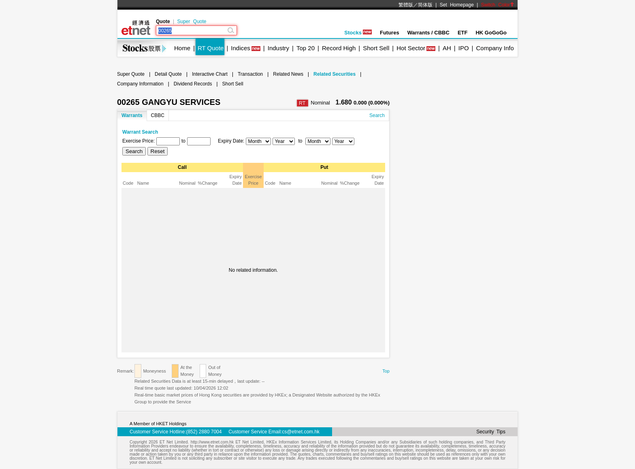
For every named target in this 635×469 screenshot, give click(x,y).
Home (182, 48)
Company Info (495, 48)
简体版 (425, 5)
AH (447, 48)
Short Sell (376, 48)
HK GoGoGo (491, 33)
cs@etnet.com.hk (301, 432)
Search (377, 115)
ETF (463, 33)
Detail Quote (168, 74)
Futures (389, 33)
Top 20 (305, 48)
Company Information (140, 84)
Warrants (132, 115)
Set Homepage (457, 5)
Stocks (358, 33)
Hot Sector (410, 48)
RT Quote (211, 48)
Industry (278, 48)
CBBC (157, 115)
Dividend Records (193, 84)
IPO (463, 48)
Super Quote (191, 21)
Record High (339, 48)
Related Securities (334, 74)
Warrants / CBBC (428, 33)
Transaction (250, 74)
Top (386, 371)
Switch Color (497, 5)
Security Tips (490, 432)
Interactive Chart (210, 74)
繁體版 (405, 5)
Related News (288, 74)
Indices (240, 48)
